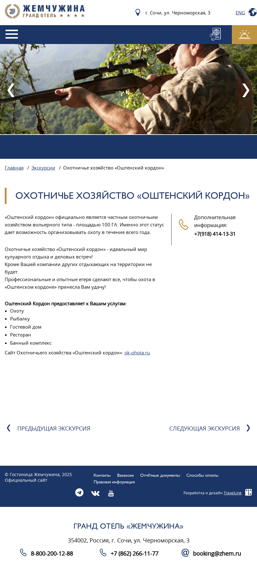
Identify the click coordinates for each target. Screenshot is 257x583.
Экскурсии (43, 168)
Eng (240, 12)
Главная (14, 168)
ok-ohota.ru (137, 353)
